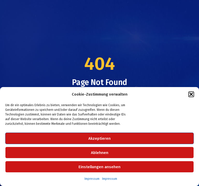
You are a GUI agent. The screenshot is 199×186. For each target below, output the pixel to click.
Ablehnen (99, 152)
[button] (191, 94)
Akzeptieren (99, 138)
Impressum (92, 179)
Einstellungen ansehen (99, 167)
